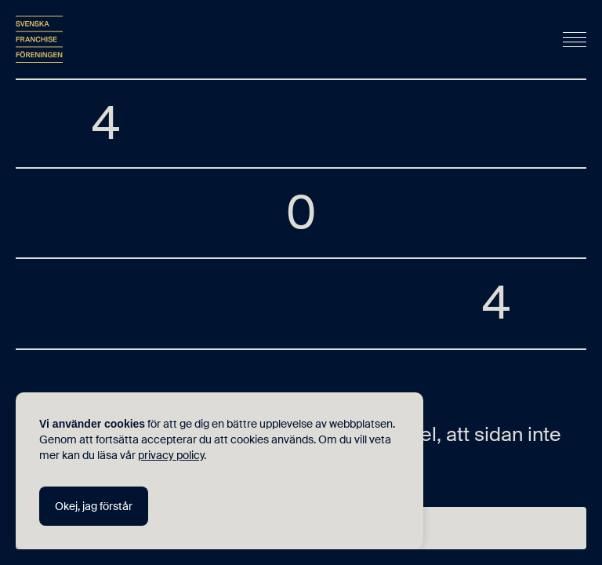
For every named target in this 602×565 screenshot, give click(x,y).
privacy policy (171, 455)
